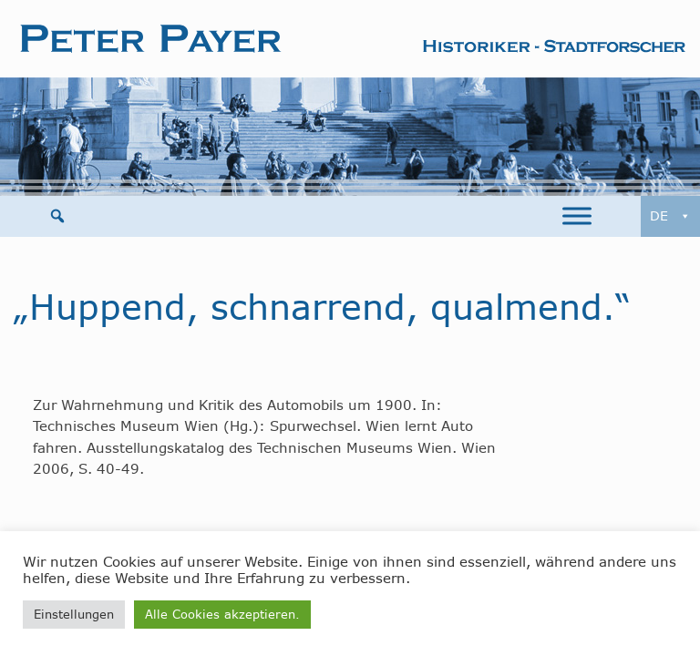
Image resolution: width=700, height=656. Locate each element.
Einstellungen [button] (74, 614)
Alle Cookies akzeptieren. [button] (222, 614)
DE (670, 216)
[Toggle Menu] (577, 216)
